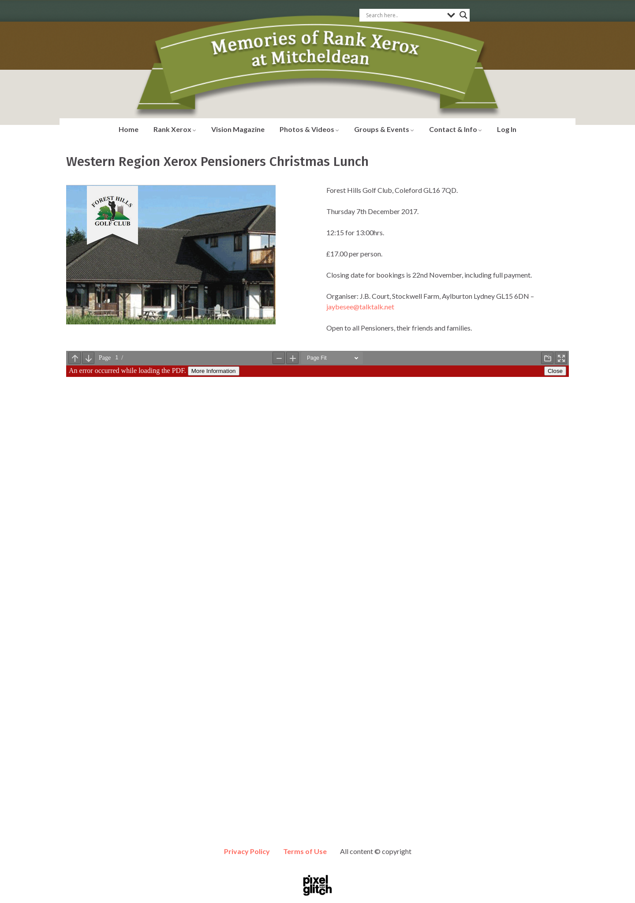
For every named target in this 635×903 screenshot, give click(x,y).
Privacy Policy (247, 851)
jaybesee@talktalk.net (360, 306)
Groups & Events (384, 129)
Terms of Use (305, 851)
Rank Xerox (174, 129)
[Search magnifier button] (463, 15)
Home (128, 129)
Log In (506, 129)
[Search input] (404, 15)
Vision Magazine (238, 129)
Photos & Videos (309, 129)
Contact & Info (455, 129)
